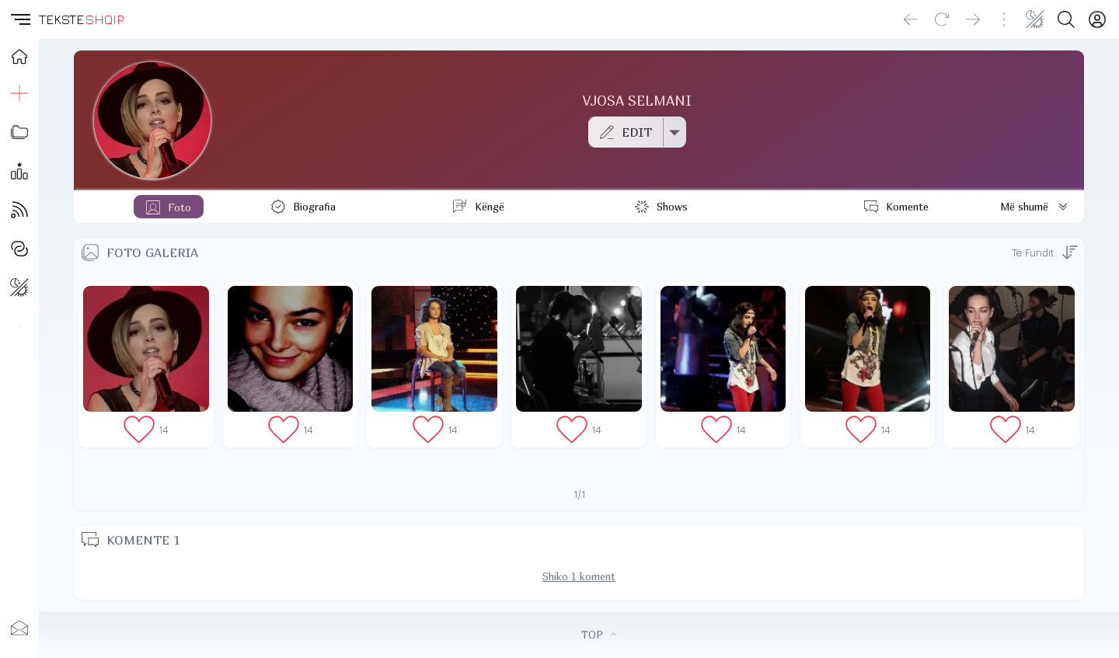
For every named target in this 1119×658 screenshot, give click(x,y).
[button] (19, 19)
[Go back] (910, 19)
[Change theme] (1035, 19)
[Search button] (1066, 19)
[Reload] (941, 19)
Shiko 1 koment (578, 576)
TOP (598, 634)
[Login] (1097, 19)
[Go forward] (972, 19)
